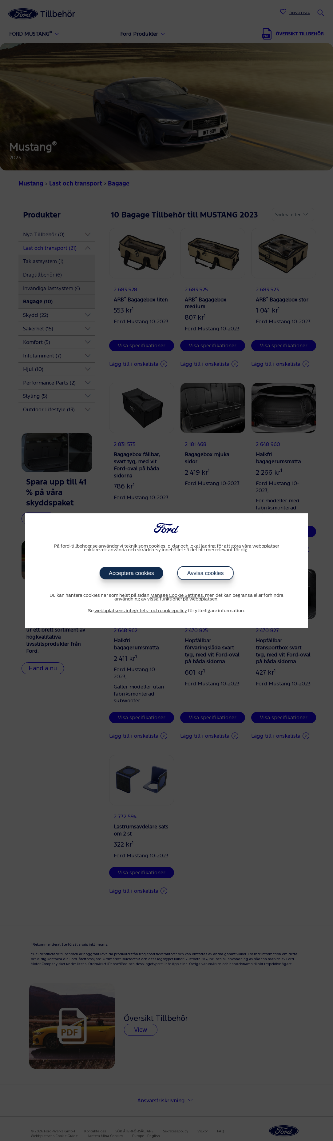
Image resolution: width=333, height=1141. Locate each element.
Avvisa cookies (205, 573)
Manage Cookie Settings (176, 595)
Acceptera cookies (131, 573)
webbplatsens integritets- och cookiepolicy (140, 611)
